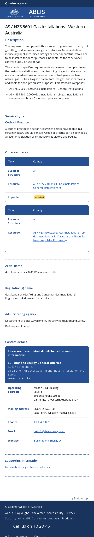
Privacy (70, 517)
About (9, 517)
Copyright (22, 517)
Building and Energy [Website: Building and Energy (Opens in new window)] (47, 440)
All (34, 171)
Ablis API (24, 522)
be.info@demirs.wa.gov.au (49, 431)
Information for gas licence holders (27, 467)
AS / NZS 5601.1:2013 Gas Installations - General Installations (57, 186)
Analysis (54, 522)
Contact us (39, 522)
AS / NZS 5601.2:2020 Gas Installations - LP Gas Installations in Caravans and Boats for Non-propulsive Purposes (59, 236)
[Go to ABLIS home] (25, 13)
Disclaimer (38, 517)
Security (10, 522)
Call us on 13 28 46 (31, 530)
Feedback (68, 522)
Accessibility (55, 517)
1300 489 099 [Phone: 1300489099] (42, 422)
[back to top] (47, 502)
